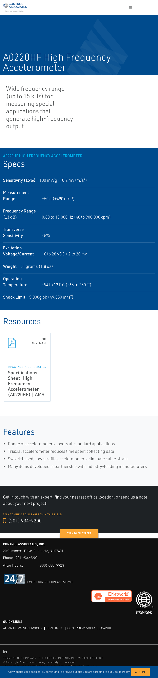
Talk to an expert (79, 533)
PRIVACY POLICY (35, 658)
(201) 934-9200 (22, 521)
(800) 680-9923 (51, 565)
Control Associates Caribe (89, 628)
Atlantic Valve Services (22, 628)
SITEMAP (97, 658)
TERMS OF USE (12, 658)
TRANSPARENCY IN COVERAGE (69, 658)
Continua (54, 628)
